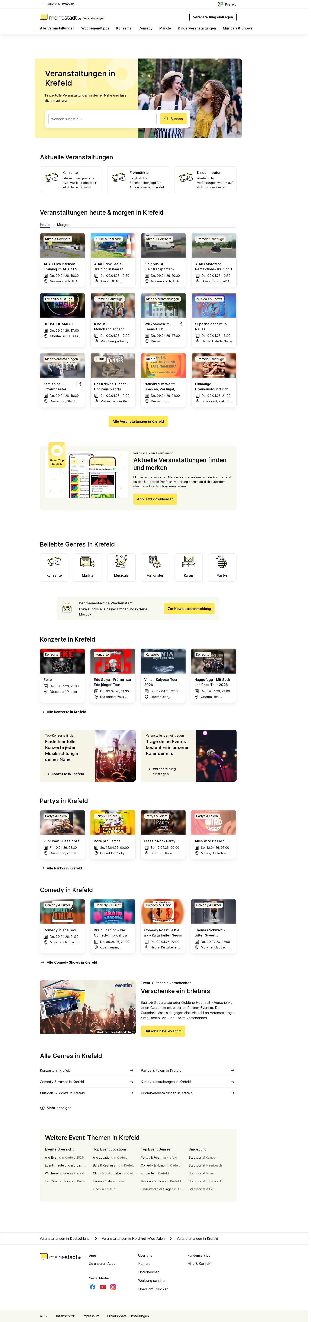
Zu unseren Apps (102, 1263)
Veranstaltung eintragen (161, 771)
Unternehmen (149, 1272)
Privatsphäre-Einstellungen (128, 1316)
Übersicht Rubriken (153, 1289)
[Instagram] (113, 1287)
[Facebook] (92, 1287)
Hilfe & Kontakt (199, 1263)
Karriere (144, 1263)
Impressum (90, 1316)
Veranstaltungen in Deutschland (65, 1238)
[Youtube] (102, 1287)
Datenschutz (64, 1316)
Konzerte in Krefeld (64, 774)
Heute (45, 224)
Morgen (63, 224)
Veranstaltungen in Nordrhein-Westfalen (129, 1238)
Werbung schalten (152, 1280)
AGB (43, 1316)
